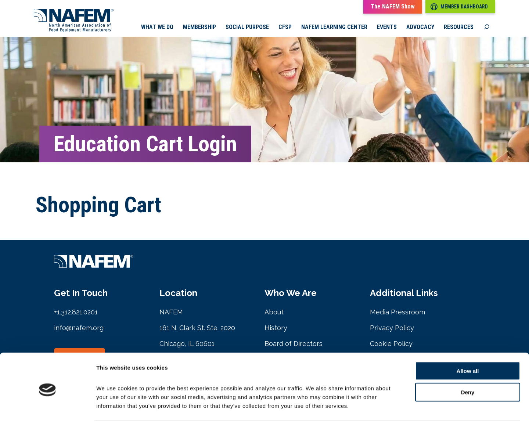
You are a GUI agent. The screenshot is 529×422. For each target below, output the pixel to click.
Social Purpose (247, 27)
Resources (459, 27)
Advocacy (420, 27)
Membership (199, 27)
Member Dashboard (459, 6)
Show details (385, 407)
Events (387, 27)
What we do (157, 27)
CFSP (285, 27)
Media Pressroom (397, 312)
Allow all (468, 343)
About (274, 312)
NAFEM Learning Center (334, 27)
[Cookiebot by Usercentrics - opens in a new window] (47, 407)
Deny (468, 364)
